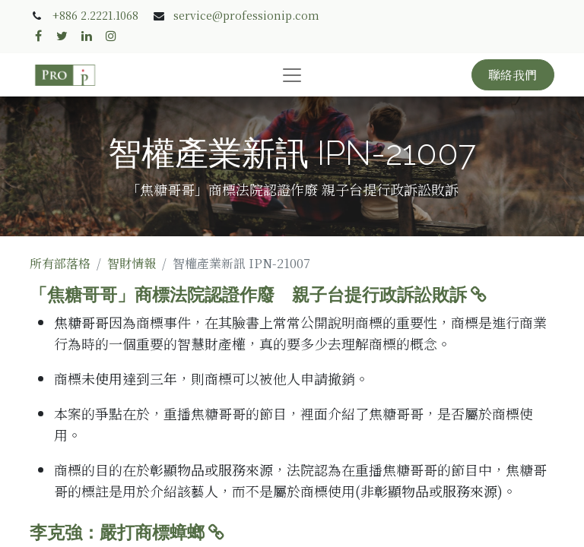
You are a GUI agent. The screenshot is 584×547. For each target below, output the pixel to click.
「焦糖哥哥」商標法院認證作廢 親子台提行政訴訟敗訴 (258, 295)
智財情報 (131, 263)
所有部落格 (60, 263)
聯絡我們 (512, 75)
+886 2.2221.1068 (95, 15)
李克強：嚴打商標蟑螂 (127, 532)
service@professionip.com (246, 15)
